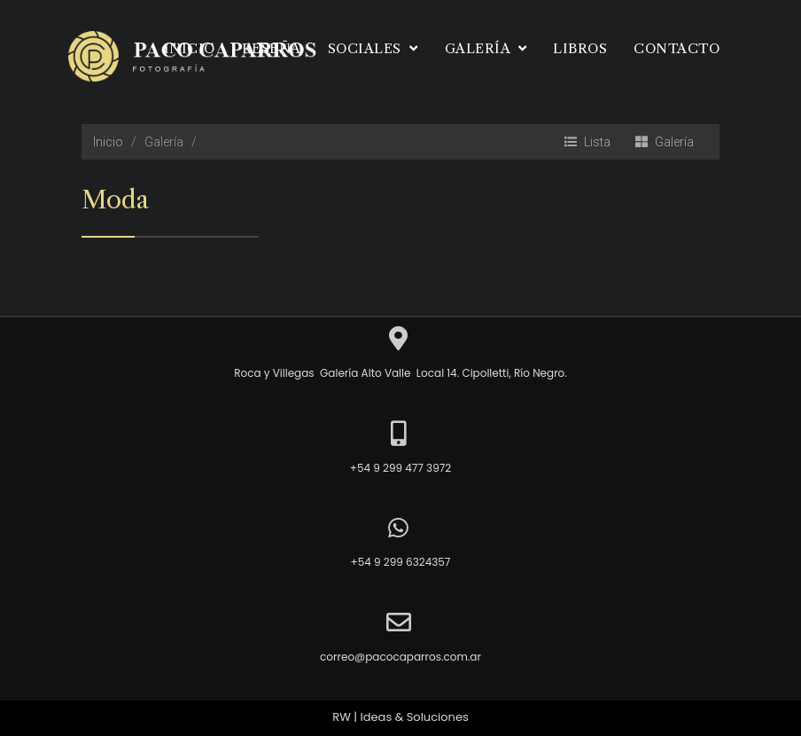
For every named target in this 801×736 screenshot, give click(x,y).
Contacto (676, 48)
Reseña (271, 48)
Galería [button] (486, 48)
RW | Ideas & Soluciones (400, 717)
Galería (664, 142)
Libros (580, 48)
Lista (587, 142)
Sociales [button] (373, 48)
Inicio (189, 48)
